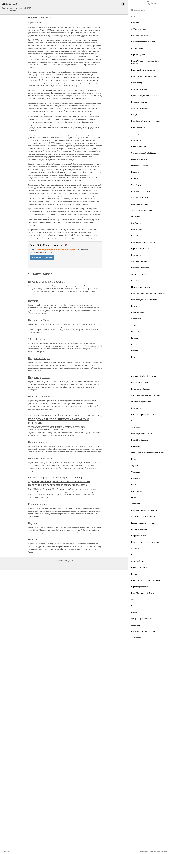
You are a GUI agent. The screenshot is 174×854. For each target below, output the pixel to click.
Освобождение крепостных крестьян (145, 395)
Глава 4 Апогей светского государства (146, 121)
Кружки (134, 306)
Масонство (135, 217)
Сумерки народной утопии (141, 619)
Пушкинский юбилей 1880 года (143, 376)
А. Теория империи (138, 29)
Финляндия (135, 472)
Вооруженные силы (139, 536)
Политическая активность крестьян (145, 542)
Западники (135, 325)
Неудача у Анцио (39, 358)
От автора (135, 16)
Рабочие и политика (139, 529)
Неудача (33, 300)
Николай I (135, 178)
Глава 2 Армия (137, 229)
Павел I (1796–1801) (139, 127)
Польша (134, 459)
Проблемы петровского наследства (144, 95)
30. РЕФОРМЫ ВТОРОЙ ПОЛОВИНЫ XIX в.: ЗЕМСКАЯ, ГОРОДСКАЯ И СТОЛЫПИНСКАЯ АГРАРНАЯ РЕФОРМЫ (65, 419)
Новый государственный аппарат (144, 76)
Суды (133, 421)
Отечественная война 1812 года (143, 153)
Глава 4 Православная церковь (143, 242)
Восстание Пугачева (139, 102)
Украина (134, 465)
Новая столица (137, 83)
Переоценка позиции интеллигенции (145, 580)
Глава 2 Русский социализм (141, 434)
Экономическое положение (141, 210)
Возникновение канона (140, 383)
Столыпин (135, 548)
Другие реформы (137, 561)
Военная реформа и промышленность (145, 70)
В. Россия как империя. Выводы (143, 42)
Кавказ (133, 485)
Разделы (69, 561)
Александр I (136, 134)
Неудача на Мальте (40, 319)
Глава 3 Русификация (139, 440)
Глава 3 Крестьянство (139, 236)
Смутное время (137, 48)
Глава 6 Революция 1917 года (142, 593)
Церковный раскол (138, 54)
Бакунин (134, 338)
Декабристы (136, 223)
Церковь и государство (140, 249)
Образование (136, 140)
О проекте (59, 561)
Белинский (135, 332)
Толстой (134, 363)
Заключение (136, 504)
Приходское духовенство (140, 268)
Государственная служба (140, 191)
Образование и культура (140, 89)
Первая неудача (37, 441)
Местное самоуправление (141, 402)
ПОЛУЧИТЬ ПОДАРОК (42, 258)
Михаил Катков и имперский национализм (147, 453)
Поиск (150, 3)
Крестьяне (135, 612)
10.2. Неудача (36, 339)
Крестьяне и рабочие (139, 568)
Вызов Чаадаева (137, 312)
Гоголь (133, 357)
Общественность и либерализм (143, 517)
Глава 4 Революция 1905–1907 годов (145, 510)
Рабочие (134, 606)
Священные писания (139, 261)
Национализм (136, 555)
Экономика (135, 427)
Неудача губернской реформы (46, 281)
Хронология (136, 638)
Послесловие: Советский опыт (143, 631)
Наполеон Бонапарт (139, 147)
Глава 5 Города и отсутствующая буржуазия (148, 293)
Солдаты (134, 599)
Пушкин (134, 351)
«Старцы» (135, 280)
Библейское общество (139, 166)
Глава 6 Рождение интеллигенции (144, 300)
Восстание (135, 172)
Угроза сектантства (138, 274)
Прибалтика (136, 478)
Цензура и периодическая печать (144, 414)
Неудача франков (39, 377)
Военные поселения (139, 159)
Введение (135, 23)
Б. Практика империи (139, 35)
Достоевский (136, 370)
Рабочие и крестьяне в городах (143, 523)
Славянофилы (136, 319)
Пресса (134, 574)
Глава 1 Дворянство (138, 185)
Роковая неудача (38, 503)
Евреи (133, 497)
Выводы (134, 115)
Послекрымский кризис (140, 389)
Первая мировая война (140, 587)
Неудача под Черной (41, 396)
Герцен (134, 344)
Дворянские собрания (139, 204)
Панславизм (136, 446)
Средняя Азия (136, 491)
